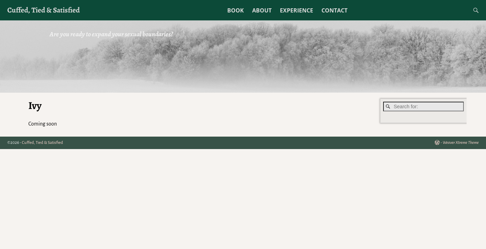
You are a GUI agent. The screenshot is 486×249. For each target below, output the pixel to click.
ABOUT (262, 10)
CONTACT (334, 10)
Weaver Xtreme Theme (461, 142)
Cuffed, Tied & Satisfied (43, 10)
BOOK (235, 10)
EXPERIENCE (296, 10)
